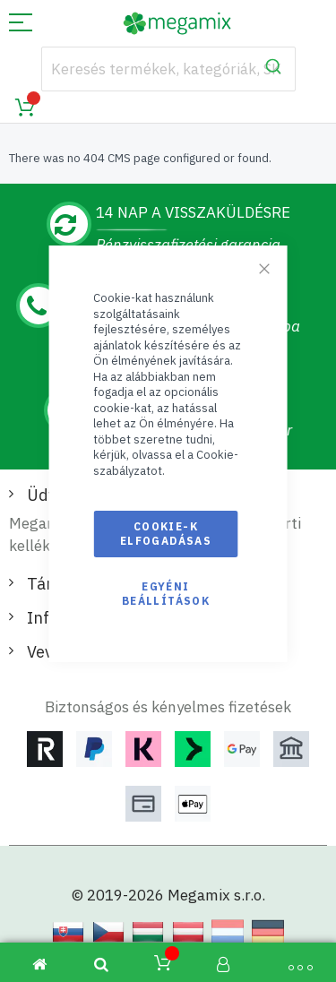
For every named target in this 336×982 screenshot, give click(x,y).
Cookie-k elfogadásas (165, 533)
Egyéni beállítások (166, 593)
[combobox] (168, 69)
